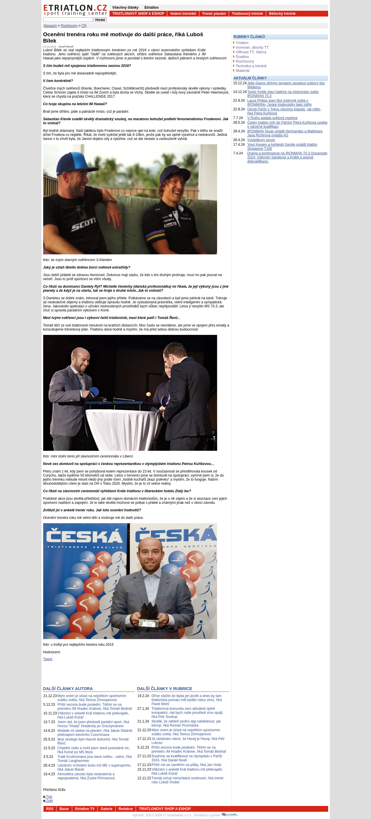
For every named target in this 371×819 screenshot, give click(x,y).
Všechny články (125, 8)
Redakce (126, 809)
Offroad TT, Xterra (251, 52)
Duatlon (242, 56)
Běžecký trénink (282, 14)
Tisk (47, 797)
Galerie (106, 809)
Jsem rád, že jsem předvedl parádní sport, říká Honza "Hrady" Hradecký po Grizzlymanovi (93, 724)
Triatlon (242, 43)
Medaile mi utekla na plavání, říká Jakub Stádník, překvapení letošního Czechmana (95, 733)
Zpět (48, 801)
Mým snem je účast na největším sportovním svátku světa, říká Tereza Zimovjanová (91, 698)
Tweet (47, 659)
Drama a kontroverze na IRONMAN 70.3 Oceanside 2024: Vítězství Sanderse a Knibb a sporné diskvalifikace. (287, 157)
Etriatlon (152, 8)
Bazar (64, 809)
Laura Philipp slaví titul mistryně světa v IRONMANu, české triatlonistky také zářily (279, 103)
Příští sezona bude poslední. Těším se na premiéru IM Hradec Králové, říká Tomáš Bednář (94, 707)
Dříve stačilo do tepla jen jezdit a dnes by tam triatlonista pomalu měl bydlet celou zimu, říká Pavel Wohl (187, 700)
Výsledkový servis (261, 140)
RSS (50, 809)
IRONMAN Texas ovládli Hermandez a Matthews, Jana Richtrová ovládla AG (285, 133)
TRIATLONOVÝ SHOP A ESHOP (138, 14)
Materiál (243, 70)
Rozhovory (69, 26)
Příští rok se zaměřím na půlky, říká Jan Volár (186, 765)
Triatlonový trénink (247, 14)
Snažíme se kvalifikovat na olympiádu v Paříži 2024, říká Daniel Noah (187, 758)
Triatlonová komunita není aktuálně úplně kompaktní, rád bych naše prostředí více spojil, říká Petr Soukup (187, 713)
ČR (83, 26)
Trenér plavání (214, 14)
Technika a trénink (251, 66)
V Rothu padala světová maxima (272, 118)
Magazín (50, 26)
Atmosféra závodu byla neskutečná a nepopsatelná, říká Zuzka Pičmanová (85, 776)
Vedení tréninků (183, 14)
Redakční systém (216, 815)
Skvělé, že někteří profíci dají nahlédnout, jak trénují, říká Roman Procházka (186, 723)
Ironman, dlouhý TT (252, 47)
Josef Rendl (66, 46)
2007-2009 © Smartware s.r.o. (169, 815)
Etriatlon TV (84, 809)
